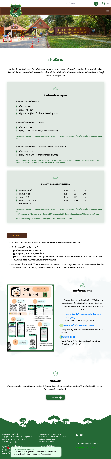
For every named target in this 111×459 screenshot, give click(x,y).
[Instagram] (81, 435)
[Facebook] (77, 435)
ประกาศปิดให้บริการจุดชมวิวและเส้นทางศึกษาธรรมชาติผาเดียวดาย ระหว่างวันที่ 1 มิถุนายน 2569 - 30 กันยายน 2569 (35, 452)
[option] (36, 451)
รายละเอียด (54, 397)
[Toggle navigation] (107, 11)
